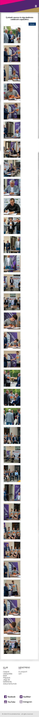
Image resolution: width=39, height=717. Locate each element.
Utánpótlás (7, 674)
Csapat (6, 672)
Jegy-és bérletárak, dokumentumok (10, 682)
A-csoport (23, 672)
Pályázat (6, 678)
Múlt (5, 676)
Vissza (32, 24)
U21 (20, 674)
